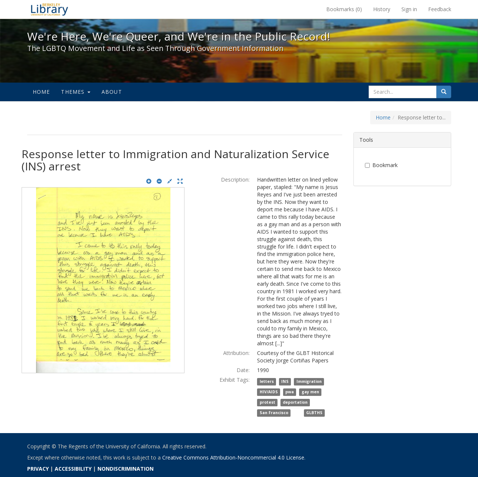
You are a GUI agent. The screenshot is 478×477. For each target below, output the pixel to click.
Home (41, 91)
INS (285, 381)
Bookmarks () (344, 9)
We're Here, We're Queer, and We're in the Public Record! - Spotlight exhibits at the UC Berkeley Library (49, 9)
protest (267, 402)
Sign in (409, 9)
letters (267, 381)
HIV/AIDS (269, 392)
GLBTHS (314, 413)
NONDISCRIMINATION (125, 468)
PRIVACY (38, 468)
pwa (289, 392)
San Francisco (274, 413)
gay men (310, 392)
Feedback (439, 9)
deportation (295, 402)
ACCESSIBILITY (73, 468)
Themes (75, 91)
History (381, 9)
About (112, 91)
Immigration (309, 381)
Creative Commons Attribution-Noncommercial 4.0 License (233, 457)
